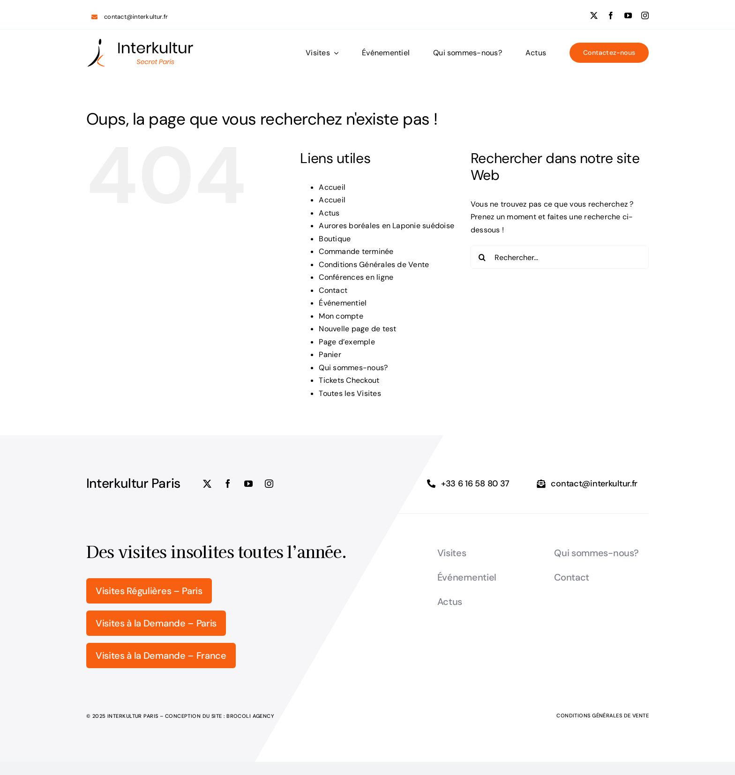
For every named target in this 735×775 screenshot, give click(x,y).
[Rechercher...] (560, 257)
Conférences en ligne (356, 277)
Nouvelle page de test (357, 329)
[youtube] (628, 15)
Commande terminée (356, 251)
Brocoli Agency (250, 716)
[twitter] (594, 15)
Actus (329, 213)
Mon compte (341, 316)
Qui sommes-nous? (353, 368)
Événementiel (343, 303)
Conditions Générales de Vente (374, 264)
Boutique (335, 239)
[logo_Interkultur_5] (140, 41)
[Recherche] (482, 257)
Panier (330, 354)
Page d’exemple (347, 342)
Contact (333, 290)
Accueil (332, 187)
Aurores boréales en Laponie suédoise (387, 226)
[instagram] (645, 15)
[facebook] (611, 15)
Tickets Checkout (349, 380)
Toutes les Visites (350, 393)
